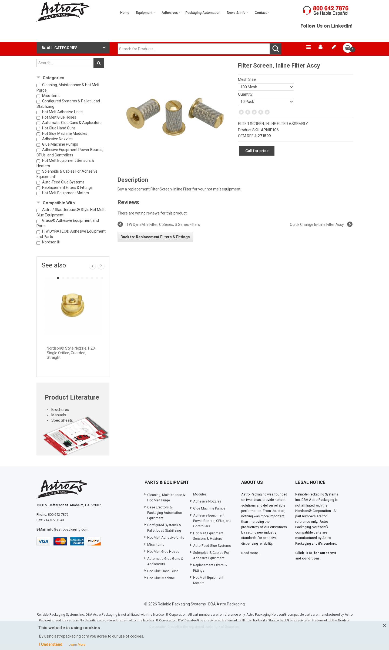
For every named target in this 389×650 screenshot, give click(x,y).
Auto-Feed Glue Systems (63, 190)
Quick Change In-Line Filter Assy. (317, 233)
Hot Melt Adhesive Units (62, 120)
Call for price (257, 159)
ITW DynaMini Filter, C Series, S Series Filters (163, 233)
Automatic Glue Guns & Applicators (72, 131)
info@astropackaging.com (67, 538)
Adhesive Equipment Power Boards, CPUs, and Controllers (69, 161)
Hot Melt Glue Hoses (59, 125)
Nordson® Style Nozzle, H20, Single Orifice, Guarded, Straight (71, 361)
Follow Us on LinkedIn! (326, 29)
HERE (309, 561)
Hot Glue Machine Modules (64, 142)
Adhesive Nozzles (57, 147)
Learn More (77, 644)
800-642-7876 (58, 523)
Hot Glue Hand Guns (59, 136)
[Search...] (63, 71)
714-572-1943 (53, 528)
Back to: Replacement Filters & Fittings (155, 245)
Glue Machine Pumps (60, 152)
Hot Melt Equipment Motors (65, 201)
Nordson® (51, 251)
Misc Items (51, 104)
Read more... (250, 561)
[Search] (98, 71)
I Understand (50, 644)
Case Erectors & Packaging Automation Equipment (164, 521)
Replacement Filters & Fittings (67, 196)
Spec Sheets (62, 429)
